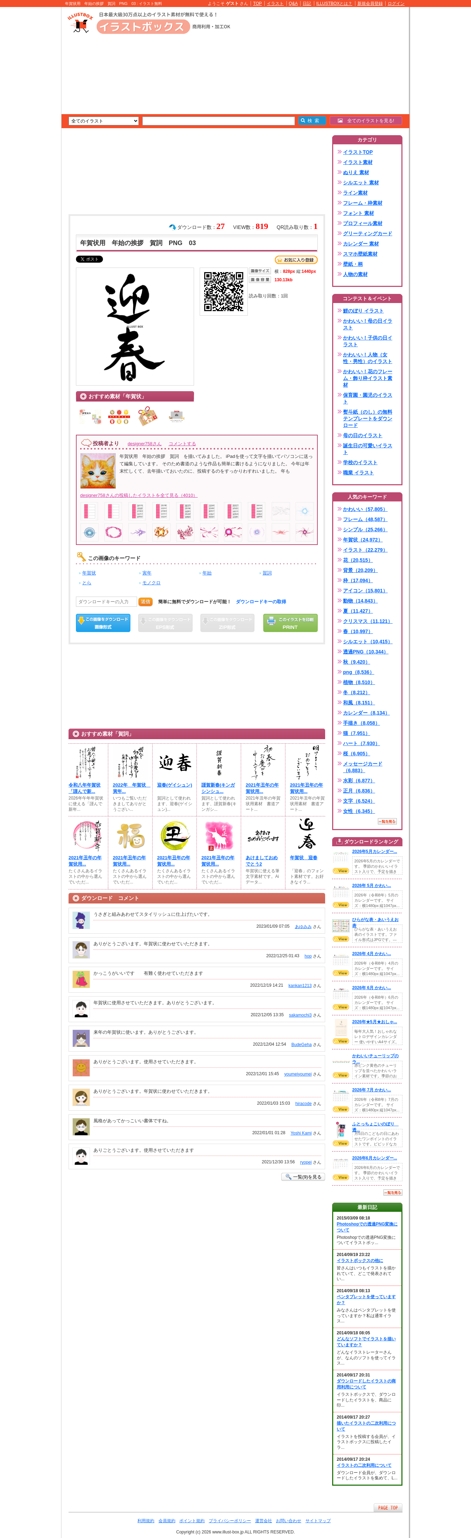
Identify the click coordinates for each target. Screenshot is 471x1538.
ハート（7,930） (361, 743)
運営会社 (263, 1520)
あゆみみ (303, 926)
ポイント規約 (192, 1520)
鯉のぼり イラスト (363, 311)
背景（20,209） (360, 570)
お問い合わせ (288, 1520)
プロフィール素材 (362, 223)
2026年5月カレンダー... (374, 851)
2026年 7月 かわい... (371, 1089)
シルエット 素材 (361, 182)
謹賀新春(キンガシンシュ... (218, 788)
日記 (307, 3)
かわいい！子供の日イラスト (367, 341)
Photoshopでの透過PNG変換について (367, 1227)
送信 (145, 601)
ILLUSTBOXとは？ (334, 3)
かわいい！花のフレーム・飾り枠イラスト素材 (367, 378)
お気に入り (296, 260)
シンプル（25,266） (365, 529)
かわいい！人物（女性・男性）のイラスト (367, 358)
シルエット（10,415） (368, 641)
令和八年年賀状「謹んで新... (85, 788)
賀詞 (267, 573)
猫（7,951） (356, 733)
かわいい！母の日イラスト (367, 324)
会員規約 (167, 1520)
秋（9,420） (356, 662)
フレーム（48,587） (365, 519)
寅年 (146, 573)
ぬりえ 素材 (356, 172)
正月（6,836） (359, 791)
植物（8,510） (359, 682)
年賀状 (89, 573)
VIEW (341, 871)
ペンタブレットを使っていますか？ (366, 1299)
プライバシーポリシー (230, 1520)
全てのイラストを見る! (366, 120)
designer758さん (144, 443)
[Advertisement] (28, 116)
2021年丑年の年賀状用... (262, 788)
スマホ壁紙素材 (360, 254)
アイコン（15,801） (365, 590)
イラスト (275, 3)
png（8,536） (358, 672)
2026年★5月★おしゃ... (374, 1021)
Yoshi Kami (301, 1133)
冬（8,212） (356, 692)
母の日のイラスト (362, 435)
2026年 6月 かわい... (371, 987)
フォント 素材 (358, 213)
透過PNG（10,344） (365, 652)
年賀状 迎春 (303, 857)
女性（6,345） (359, 811)
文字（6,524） (359, 801)
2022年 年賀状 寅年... (130, 788)
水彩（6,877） (359, 780)
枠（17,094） (358, 580)
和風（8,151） (359, 702)
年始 (207, 573)
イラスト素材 (358, 162)
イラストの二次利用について (364, 1465)
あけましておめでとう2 (262, 861)
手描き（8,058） (361, 723)
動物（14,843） (360, 601)
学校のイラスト (360, 462)
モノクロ (151, 582)
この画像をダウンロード (103, 623)
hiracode (303, 1103)
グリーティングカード (367, 233)
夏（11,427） (358, 611)
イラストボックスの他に (360, 1260)
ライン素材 (355, 193)
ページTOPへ (388, 1507)
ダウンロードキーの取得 (261, 601)
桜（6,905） (356, 753)
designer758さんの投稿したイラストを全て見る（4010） (139, 495)
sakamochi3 (300, 1015)
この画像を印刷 (290, 623)
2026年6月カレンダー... (374, 1158)
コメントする (182, 443)
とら (86, 582)
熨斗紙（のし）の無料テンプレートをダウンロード (367, 418)
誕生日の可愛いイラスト (367, 449)
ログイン (396, 3)
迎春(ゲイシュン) (174, 785)
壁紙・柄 (353, 264)
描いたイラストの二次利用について (366, 1426)
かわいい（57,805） (365, 509)
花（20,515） (358, 560)
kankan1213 (300, 985)
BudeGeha (301, 1044)
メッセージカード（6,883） (362, 767)
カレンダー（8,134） (366, 713)
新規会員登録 (370, 3)
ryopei (306, 1162)
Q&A (293, 3)
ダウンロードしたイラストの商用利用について (366, 1384)
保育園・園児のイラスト (367, 398)
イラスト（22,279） (365, 550)
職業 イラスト (358, 472)
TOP (257, 3)
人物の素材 (355, 274)
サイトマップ (318, 1520)
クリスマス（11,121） (368, 621)
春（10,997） (358, 631)
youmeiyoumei (298, 1074)
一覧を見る (387, 821)
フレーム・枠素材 (362, 203)
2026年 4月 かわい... (371, 953)
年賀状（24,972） (363, 540)
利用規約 (145, 1520)
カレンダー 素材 (361, 244)
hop (307, 956)
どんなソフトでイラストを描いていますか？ (366, 1341)
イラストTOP (358, 152)
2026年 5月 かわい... (371, 885)
